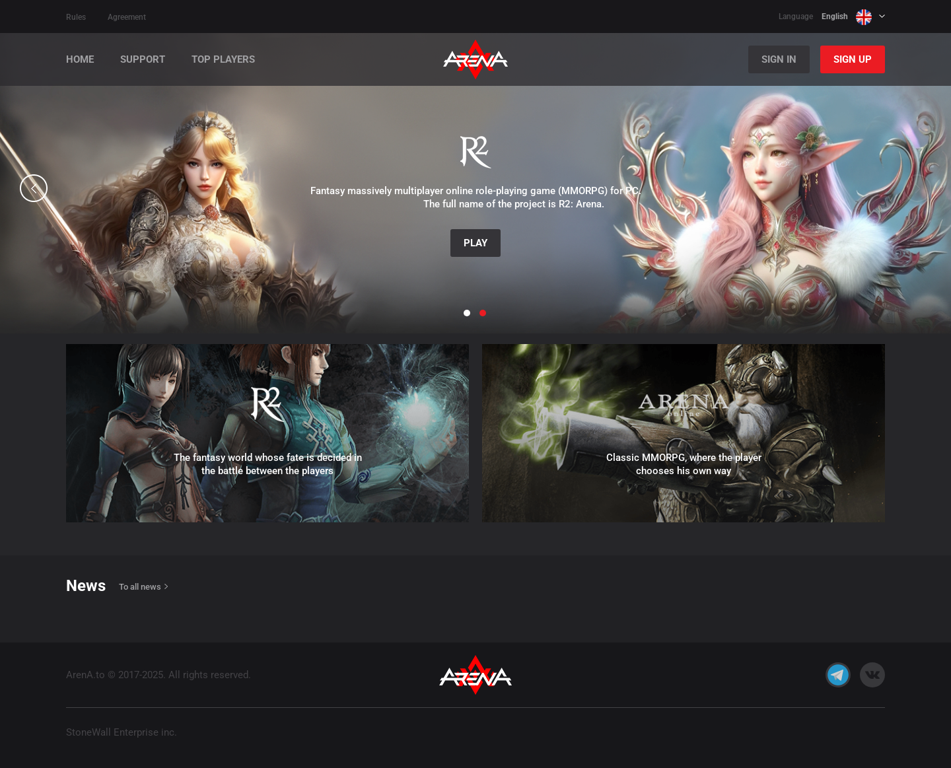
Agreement (127, 17)
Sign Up (852, 59)
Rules (76, 17)
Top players (223, 60)
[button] (34, 188)
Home (80, 60)
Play (475, 243)
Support (142, 60)
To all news (140, 586)
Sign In (778, 59)
